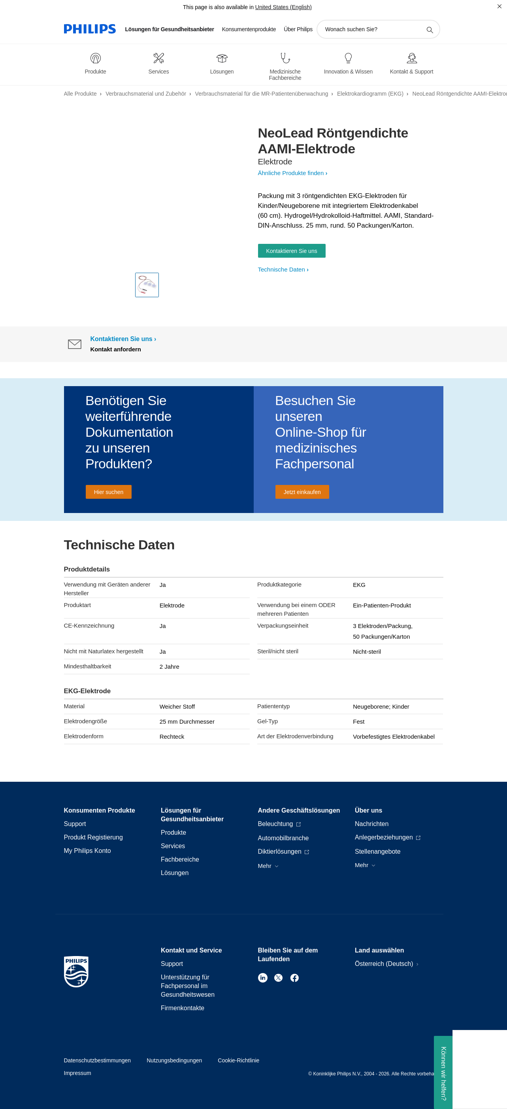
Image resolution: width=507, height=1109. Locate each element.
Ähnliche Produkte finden (291, 173)
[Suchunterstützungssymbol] (429, 29)
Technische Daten (281, 269)
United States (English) (283, 7)
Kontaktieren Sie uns (291, 251)
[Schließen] (499, 6)
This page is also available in (218, 7)
